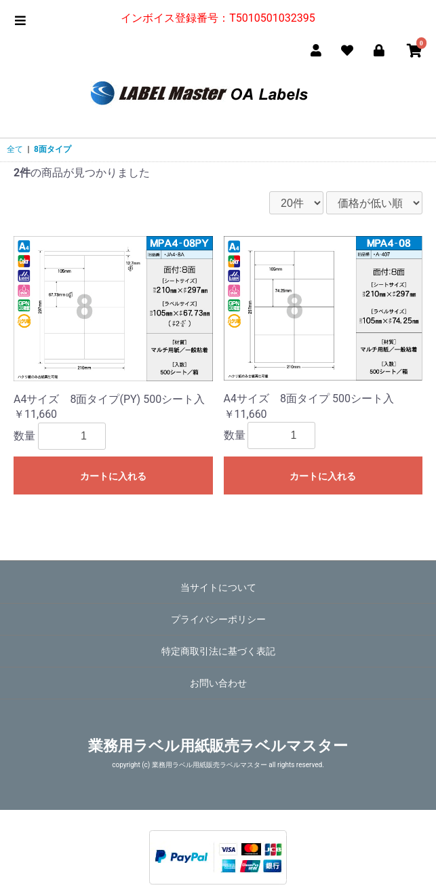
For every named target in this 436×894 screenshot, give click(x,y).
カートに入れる (113, 476)
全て (15, 149)
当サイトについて (218, 587)
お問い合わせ (218, 683)
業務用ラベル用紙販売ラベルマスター (218, 745)
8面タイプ (52, 149)
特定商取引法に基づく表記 (218, 651)
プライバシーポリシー (218, 619)
